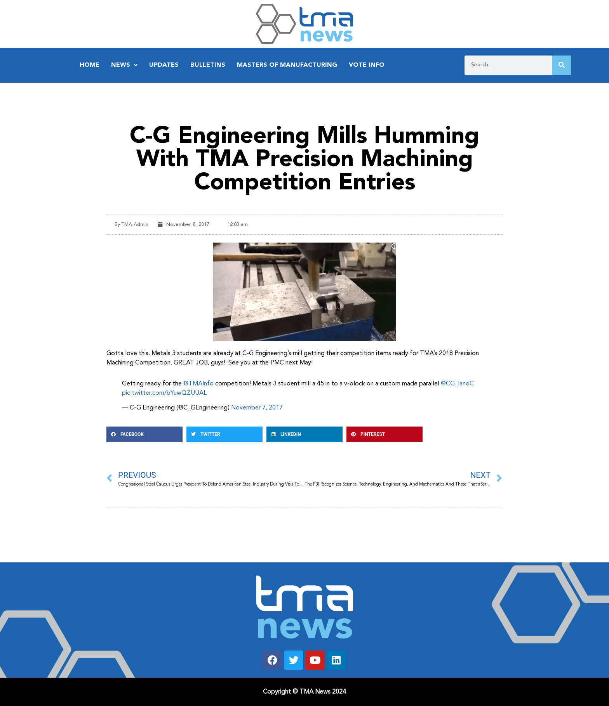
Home (89, 65)
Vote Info (367, 65)
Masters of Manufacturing (287, 65)
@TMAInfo (198, 384)
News (124, 65)
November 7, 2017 (257, 408)
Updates (164, 65)
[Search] (561, 65)
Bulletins (207, 65)
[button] (144, 434)
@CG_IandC (457, 384)
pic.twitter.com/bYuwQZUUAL (164, 393)
